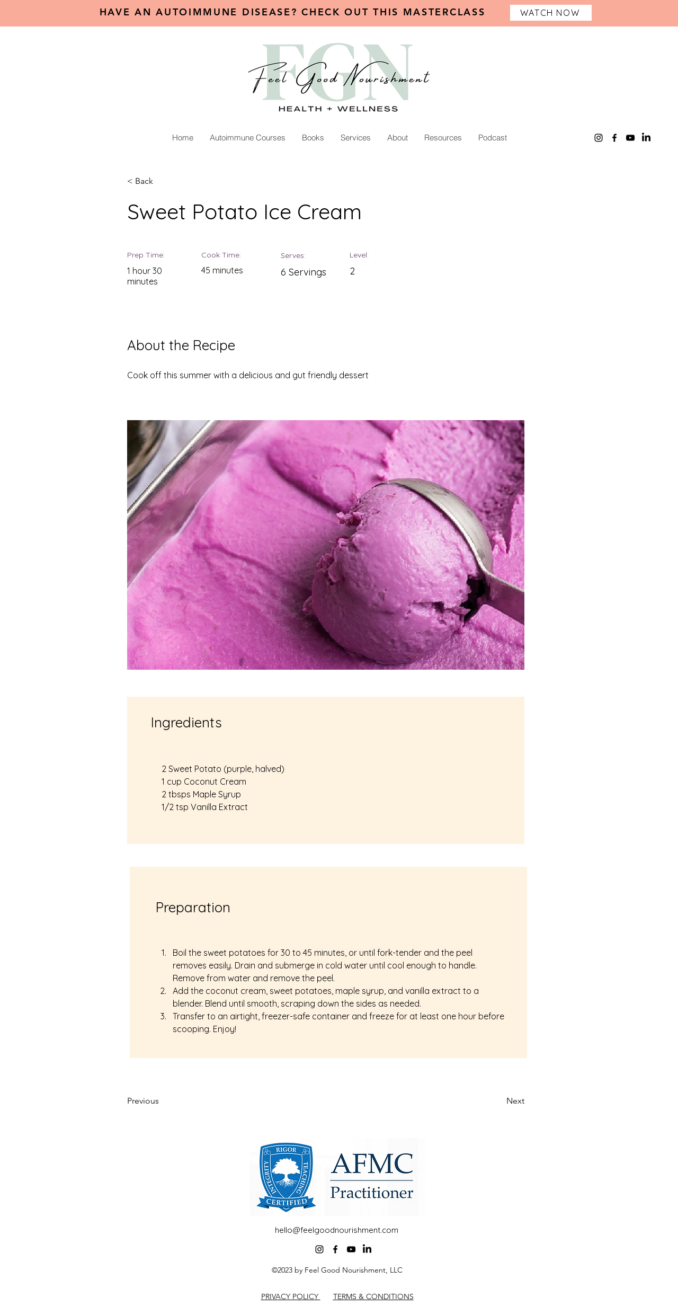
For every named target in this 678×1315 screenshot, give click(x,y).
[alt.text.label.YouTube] (630, 137)
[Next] (497, 1101)
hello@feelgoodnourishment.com (336, 1230)
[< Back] (161, 181)
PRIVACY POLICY (290, 1296)
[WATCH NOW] (551, 13)
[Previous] (161, 1101)
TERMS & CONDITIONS (373, 1296)
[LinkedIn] (646, 137)
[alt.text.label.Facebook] (614, 137)
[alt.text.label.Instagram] (598, 137)
